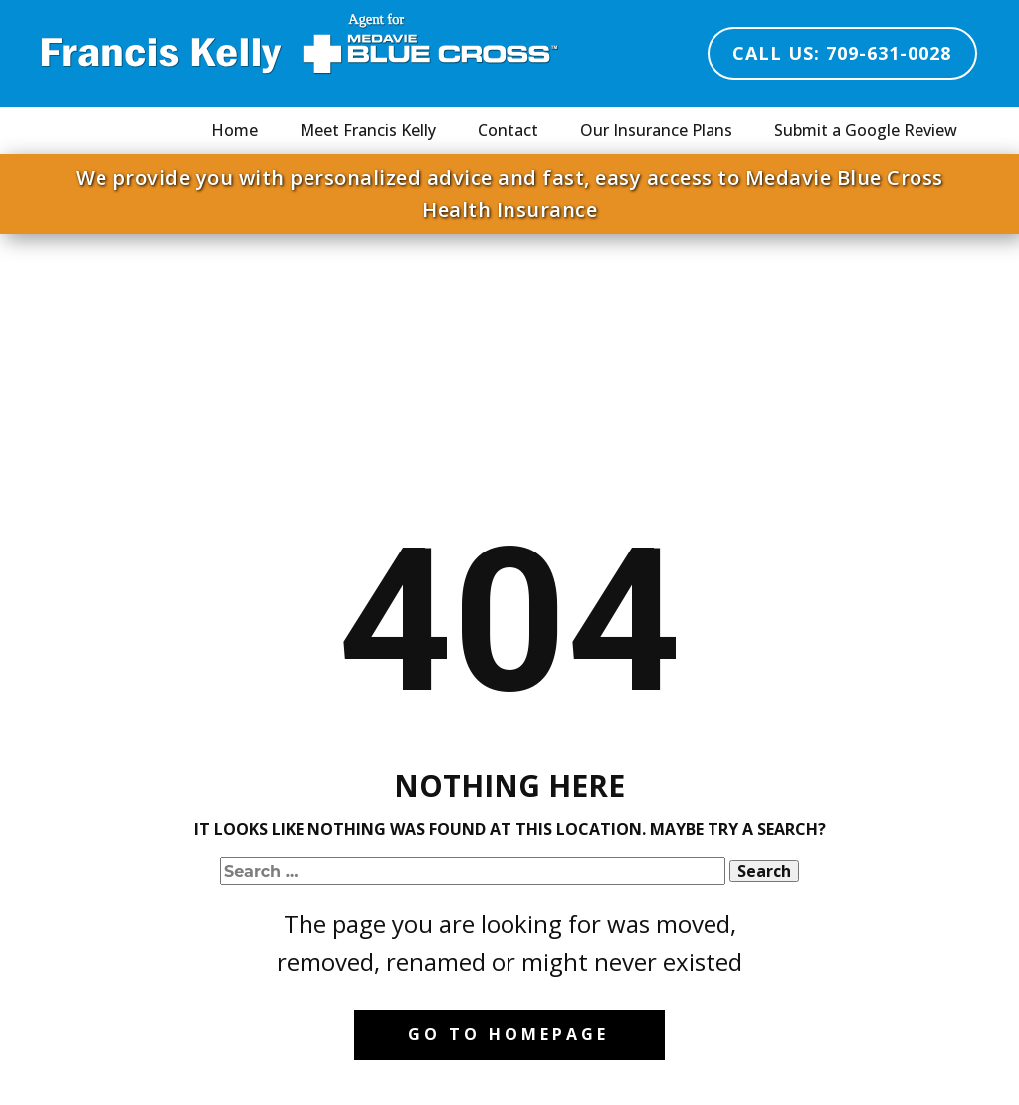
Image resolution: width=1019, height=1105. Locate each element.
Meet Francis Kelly (368, 130)
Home (234, 130)
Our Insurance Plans (656, 130)
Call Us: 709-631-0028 (841, 53)
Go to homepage (508, 1034)
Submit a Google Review (865, 130)
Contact (508, 130)
